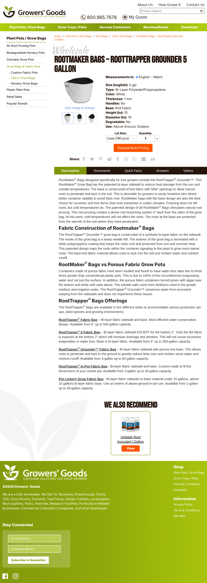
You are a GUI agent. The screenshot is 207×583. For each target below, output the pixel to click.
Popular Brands (17, 103)
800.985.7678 (102, 17)
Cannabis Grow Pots (20, 59)
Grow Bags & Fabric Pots (23, 66)
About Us (145, 4)
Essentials (189, 27)
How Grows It (169, 4)
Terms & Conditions (187, 510)
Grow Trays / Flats (72, 27)
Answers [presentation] (162, 170)
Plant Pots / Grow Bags (27, 27)
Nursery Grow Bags (24, 83)
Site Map (179, 516)
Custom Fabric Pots (24, 72)
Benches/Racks (155, 27)
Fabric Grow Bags (122, 36)
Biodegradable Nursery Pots (26, 52)
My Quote (138, 17)
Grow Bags (102, 36)
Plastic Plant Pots (18, 89)
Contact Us (195, 4)
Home (57, 36)
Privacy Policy (183, 504)
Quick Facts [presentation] (133, 170)
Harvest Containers (115, 27)
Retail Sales (14, 96)
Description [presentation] (70, 170)
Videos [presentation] (188, 170)
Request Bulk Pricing (133, 148)
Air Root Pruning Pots (21, 45)
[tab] (70, 170)
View (131, 448)
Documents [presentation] (102, 170)
